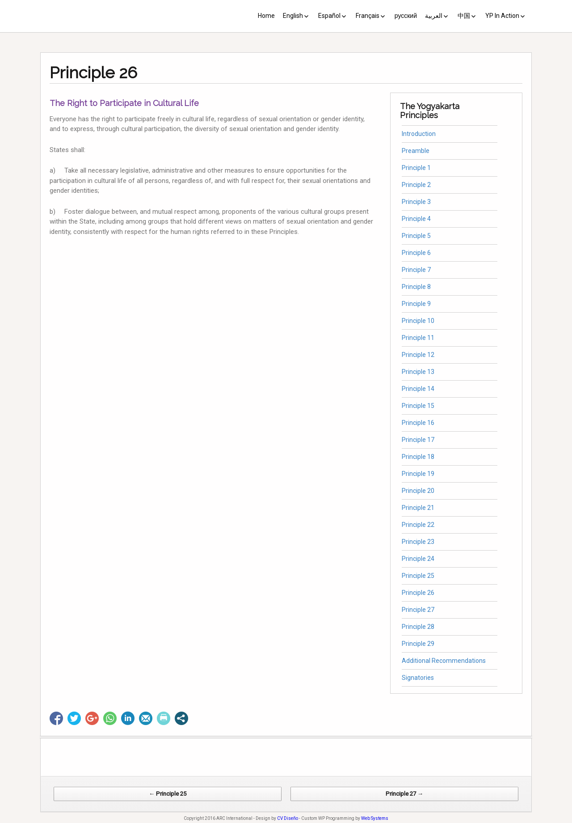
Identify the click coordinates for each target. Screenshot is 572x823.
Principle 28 (418, 626)
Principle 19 (418, 473)
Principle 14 (418, 388)
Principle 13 (418, 371)
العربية (433, 15)
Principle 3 (416, 201)
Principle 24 (418, 558)
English (293, 15)
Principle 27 (418, 609)
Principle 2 (416, 184)
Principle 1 (416, 167)
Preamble (415, 150)
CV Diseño (287, 818)
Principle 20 (418, 490)
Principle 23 (418, 541)
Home (266, 15)
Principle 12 (418, 354)
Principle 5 (416, 235)
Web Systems (374, 818)
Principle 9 (416, 303)
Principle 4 (416, 218)
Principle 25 (418, 575)
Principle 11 (418, 337)
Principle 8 (416, 286)
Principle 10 (418, 320)
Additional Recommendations (444, 660)
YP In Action (502, 15)
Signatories (418, 677)
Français (367, 15)
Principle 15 (418, 405)
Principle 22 (418, 524)
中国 (464, 15)
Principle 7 (416, 269)
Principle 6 (416, 252)
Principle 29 (418, 643)
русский (406, 15)
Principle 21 (418, 507)
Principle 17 (418, 439)
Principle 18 (418, 456)
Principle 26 (418, 592)
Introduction (419, 133)
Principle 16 (418, 422)
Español (329, 15)
